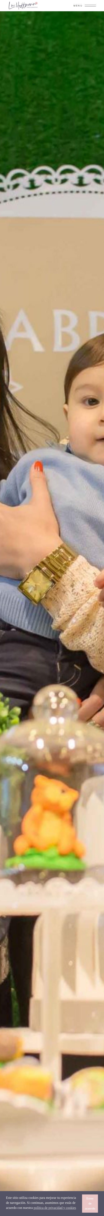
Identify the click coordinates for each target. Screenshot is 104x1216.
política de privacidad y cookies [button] (55, 1208)
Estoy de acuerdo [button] (90, 1203)
